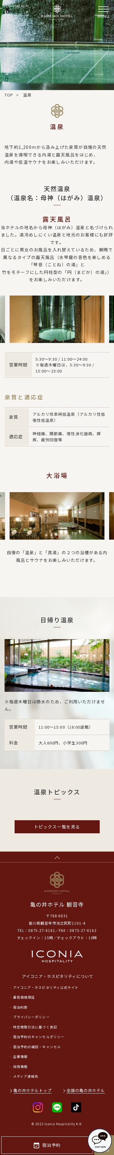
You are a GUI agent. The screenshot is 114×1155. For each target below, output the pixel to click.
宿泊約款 (20, 1007)
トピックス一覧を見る (57, 827)
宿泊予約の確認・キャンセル (37, 1046)
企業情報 (20, 1056)
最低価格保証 (24, 997)
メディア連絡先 (25, 1076)
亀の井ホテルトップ (32, 1090)
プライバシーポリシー (31, 1016)
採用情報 (20, 1066)
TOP (9, 95)
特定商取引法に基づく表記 (35, 1026)
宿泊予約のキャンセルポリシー (38, 1036)
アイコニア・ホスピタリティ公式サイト (45, 987)
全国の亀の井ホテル (86, 1090)
